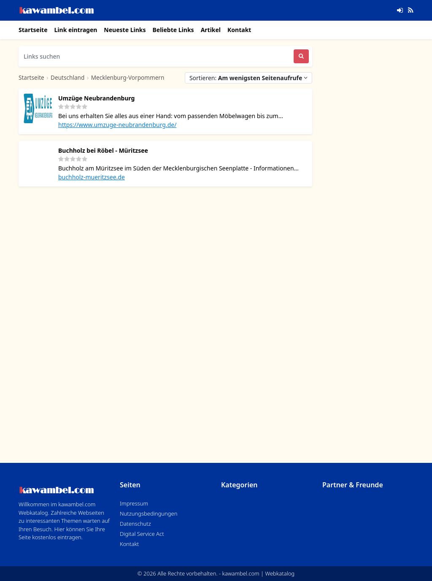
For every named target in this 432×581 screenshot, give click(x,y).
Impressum (134, 503)
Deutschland (67, 77)
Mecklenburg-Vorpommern (128, 77)
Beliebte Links (173, 30)
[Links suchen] (156, 56)
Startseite (33, 30)
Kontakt (239, 30)
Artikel (211, 30)
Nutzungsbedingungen (148, 513)
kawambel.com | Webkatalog (258, 573)
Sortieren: (248, 78)
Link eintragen (75, 30)
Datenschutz (135, 523)
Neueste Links (125, 30)
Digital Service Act (142, 534)
